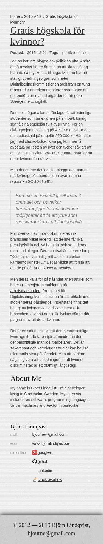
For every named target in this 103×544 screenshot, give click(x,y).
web (13, 444)
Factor (52, 405)
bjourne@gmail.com (49, 434)
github (43, 461)
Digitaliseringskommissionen (34, 84)
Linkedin (45, 470)
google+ (45, 452)
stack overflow (50, 479)
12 (39, 16)
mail (13, 434)
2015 (28, 16)
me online (18, 453)
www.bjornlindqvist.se (50, 443)
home (15, 16)
